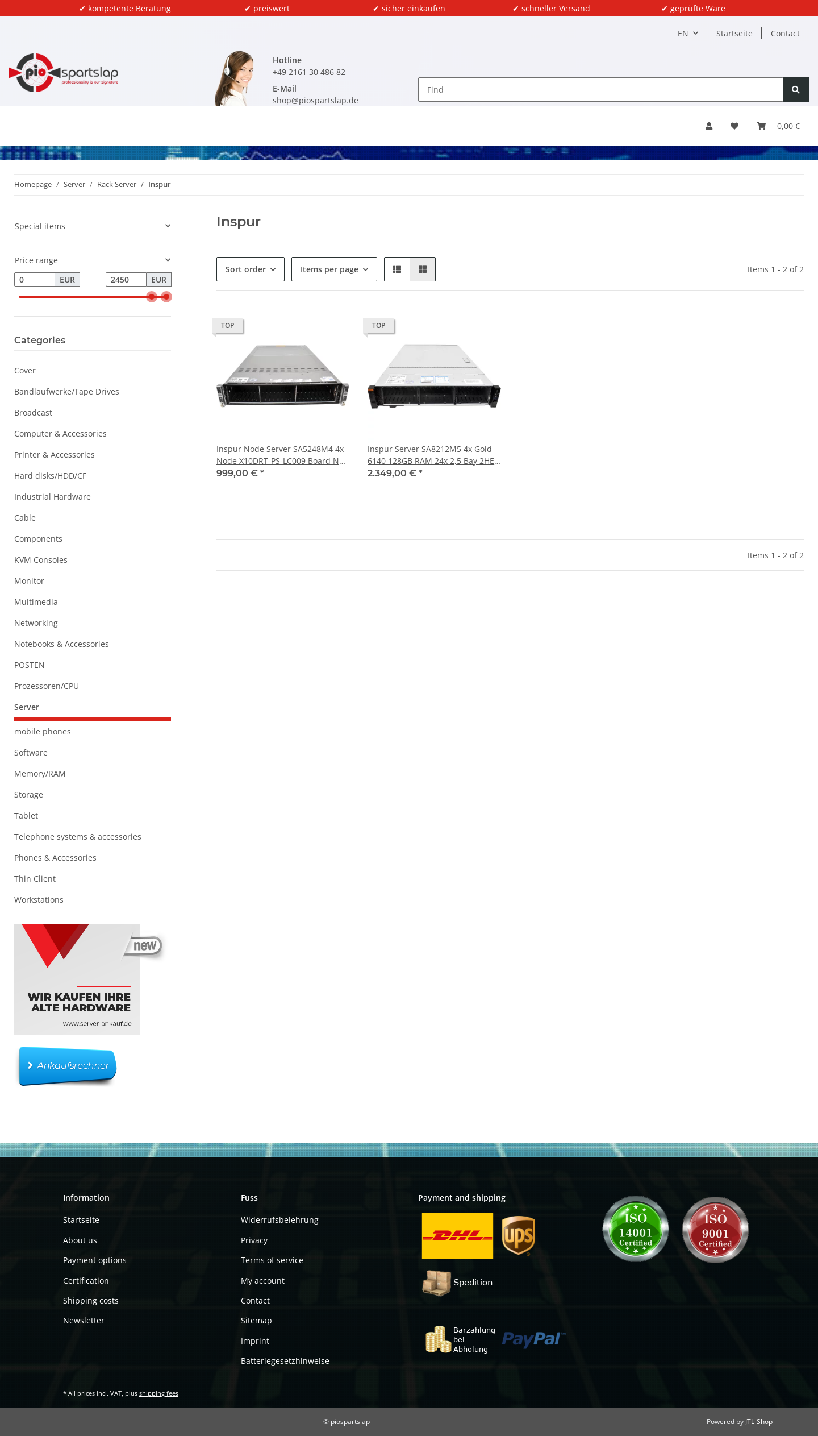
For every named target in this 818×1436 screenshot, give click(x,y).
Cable (25, 517)
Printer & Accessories (54, 454)
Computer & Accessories (60, 433)
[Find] (600, 89)
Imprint (255, 1340)
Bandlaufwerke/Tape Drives (66, 391)
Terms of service (272, 1260)
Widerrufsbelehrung (280, 1219)
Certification (86, 1280)
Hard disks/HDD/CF (50, 475)
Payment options (95, 1260)
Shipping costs (91, 1300)
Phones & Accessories (55, 857)
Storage (28, 794)
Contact (785, 33)
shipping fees (158, 1393)
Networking (36, 622)
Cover (25, 370)
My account (263, 1280)
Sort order (246, 269)
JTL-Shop (759, 1421)
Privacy (254, 1240)
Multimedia (36, 601)
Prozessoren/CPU (46, 685)
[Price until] (126, 279)
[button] (708, 126)
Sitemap (256, 1320)
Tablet (26, 815)
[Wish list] (734, 126)
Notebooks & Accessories (61, 643)
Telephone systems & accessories (77, 836)
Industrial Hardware (52, 496)
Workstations (39, 899)
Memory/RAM (40, 773)
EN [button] (683, 33)
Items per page (329, 269)
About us (80, 1240)
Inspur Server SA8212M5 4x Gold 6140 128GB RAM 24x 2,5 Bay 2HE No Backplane (431, 455)
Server (26, 707)
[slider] (152, 297)
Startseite (734, 33)
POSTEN (29, 664)
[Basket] (778, 126)
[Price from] (34, 279)
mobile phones (42, 731)
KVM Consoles (41, 559)
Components (38, 538)
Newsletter (84, 1320)
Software (31, 752)
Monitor (29, 580)
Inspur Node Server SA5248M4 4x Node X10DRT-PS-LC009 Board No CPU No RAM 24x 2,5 (280, 455)
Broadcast (33, 412)
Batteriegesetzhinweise (285, 1360)
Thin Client (35, 878)
